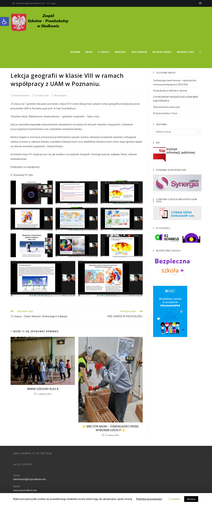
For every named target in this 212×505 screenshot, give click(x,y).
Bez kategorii (61, 95)
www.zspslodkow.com (25, 490)
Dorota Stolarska (21, 95)
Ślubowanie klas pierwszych (166, 107)
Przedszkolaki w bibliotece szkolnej (170, 90)
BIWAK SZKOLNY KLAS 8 (42, 389)
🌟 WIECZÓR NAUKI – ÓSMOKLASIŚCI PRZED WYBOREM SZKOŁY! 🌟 (110, 428)
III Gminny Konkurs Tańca (165, 113)
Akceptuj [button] (191, 499)
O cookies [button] (174, 499)
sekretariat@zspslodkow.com (30, 3)
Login (53, 3)
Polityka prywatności (149, 499)
